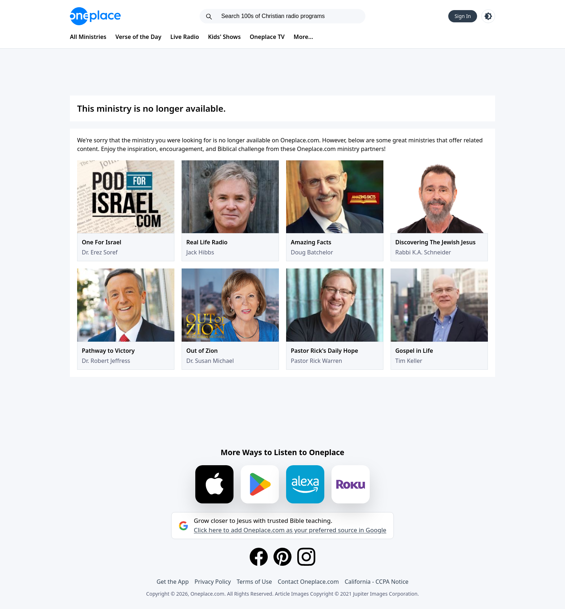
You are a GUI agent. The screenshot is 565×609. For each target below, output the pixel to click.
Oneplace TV (267, 37)
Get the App (172, 582)
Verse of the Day (138, 37)
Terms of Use (254, 582)
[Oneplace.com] (95, 16)
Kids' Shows (224, 37)
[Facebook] (259, 557)
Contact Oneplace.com (308, 582)
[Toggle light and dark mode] (488, 16)
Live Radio (184, 37)
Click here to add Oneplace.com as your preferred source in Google (290, 530)
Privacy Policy (213, 582)
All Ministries (88, 37)
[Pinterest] (282, 557)
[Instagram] (306, 557)
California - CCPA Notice (376, 582)
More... (303, 37)
